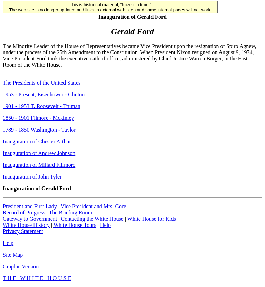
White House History (26, 225)
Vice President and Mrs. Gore (93, 206)
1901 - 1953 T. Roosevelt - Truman (41, 106)
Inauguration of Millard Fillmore (39, 165)
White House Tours (74, 225)
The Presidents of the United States (41, 83)
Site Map (13, 255)
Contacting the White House (92, 219)
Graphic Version (21, 266)
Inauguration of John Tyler (32, 177)
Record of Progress (24, 213)
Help (105, 225)
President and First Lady (30, 206)
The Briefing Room (70, 213)
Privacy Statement (23, 231)
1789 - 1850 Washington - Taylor (39, 130)
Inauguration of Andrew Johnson (39, 153)
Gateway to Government (30, 219)
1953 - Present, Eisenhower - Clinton (44, 94)
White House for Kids (151, 219)
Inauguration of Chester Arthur (37, 141)
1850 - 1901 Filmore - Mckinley (38, 118)
